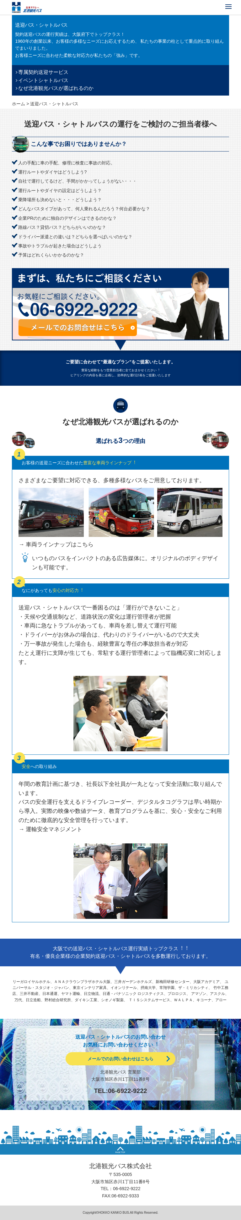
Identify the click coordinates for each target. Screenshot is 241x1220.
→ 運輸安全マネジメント (50, 829)
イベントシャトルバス (43, 80)
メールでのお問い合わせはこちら (120, 1058)
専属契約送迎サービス (43, 72)
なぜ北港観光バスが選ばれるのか (56, 88)
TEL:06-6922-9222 (120, 1090)
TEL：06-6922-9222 (121, 1188)
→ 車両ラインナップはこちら (56, 544)
